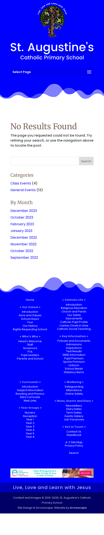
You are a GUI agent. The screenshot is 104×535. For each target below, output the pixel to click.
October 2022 (21, 250)
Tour (30, 322)
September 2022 (24, 257)
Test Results (74, 351)
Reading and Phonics (30, 393)
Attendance (74, 390)
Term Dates (74, 412)
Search (74, 453)
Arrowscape (78, 507)
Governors (30, 348)
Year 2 (30, 423)
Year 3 (30, 426)
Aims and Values (30, 315)
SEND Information (74, 355)
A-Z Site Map (74, 442)
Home (30, 300)
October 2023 (21, 217)
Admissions (74, 344)
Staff (30, 344)
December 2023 (23, 210)
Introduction (30, 312)
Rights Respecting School (30, 329)
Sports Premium (74, 361)
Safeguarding (74, 386)
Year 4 (30, 430)
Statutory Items (74, 372)
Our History (30, 326)
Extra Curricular (30, 397)
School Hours (30, 319)
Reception (30, 416)
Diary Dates (74, 409)
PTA (30, 351)
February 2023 (22, 224)
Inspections (74, 348)
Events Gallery (74, 416)
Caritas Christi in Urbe (73, 325)
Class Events (20, 183)
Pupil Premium (74, 358)
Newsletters (74, 405)
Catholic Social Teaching (74, 329)
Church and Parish (73, 311)
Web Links (30, 400)
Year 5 (30, 433)
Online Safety (74, 393)
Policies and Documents (74, 341)
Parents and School (30, 358)
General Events (23, 190)
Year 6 (30, 437)
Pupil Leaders (30, 355)
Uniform (74, 365)
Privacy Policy (74, 445)
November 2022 (23, 244)
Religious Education (74, 308)
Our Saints (74, 315)
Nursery (30, 412)
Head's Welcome (30, 341)
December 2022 (23, 237)
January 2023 (21, 230)
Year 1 (30, 419)
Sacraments (74, 318)
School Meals (74, 368)
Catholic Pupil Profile (74, 322)
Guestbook (73, 435)
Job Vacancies (74, 419)
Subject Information (30, 390)
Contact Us (73, 431)
